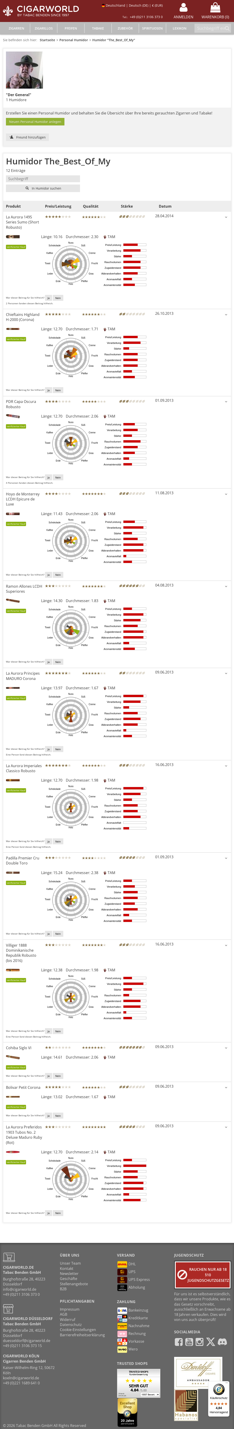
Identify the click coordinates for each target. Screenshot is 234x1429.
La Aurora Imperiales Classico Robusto (24, 768)
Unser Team (70, 1263)
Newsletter (69, 1273)
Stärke (127, 206)
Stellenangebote (74, 1283)
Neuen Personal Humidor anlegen (35, 122)
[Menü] (226, 1384)
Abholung (131, 1287)
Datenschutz (71, 1324)
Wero (127, 1349)
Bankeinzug (132, 1310)
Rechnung (131, 1334)
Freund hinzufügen (27, 137)
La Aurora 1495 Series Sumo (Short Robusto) (22, 222)
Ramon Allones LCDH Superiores (24, 589)
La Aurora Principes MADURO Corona (23, 676)
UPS (126, 1272)
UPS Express (133, 1280)
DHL (126, 1264)
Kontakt (66, 1268)
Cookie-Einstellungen (78, 1329)
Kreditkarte (132, 1318)
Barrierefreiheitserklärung (82, 1334)
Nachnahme (133, 1326)
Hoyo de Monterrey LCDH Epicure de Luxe (23, 499)
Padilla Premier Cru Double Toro (22, 861)
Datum (165, 206)
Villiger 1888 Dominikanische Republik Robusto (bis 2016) (21, 953)
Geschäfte (68, 1278)
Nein (58, 298)
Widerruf (67, 1319)
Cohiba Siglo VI (18, 1047)
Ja (49, 298)
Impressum (70, 1309)
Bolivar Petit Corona (23, 1087)
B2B (63, 1288)
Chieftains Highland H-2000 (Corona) (23, 317)
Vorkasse (130, 1341)
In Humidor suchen (43, 188)
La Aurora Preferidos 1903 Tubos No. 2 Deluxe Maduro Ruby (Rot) (24, 1135)
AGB (63, 1314)
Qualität (90, 206)
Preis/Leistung (58, 206)
